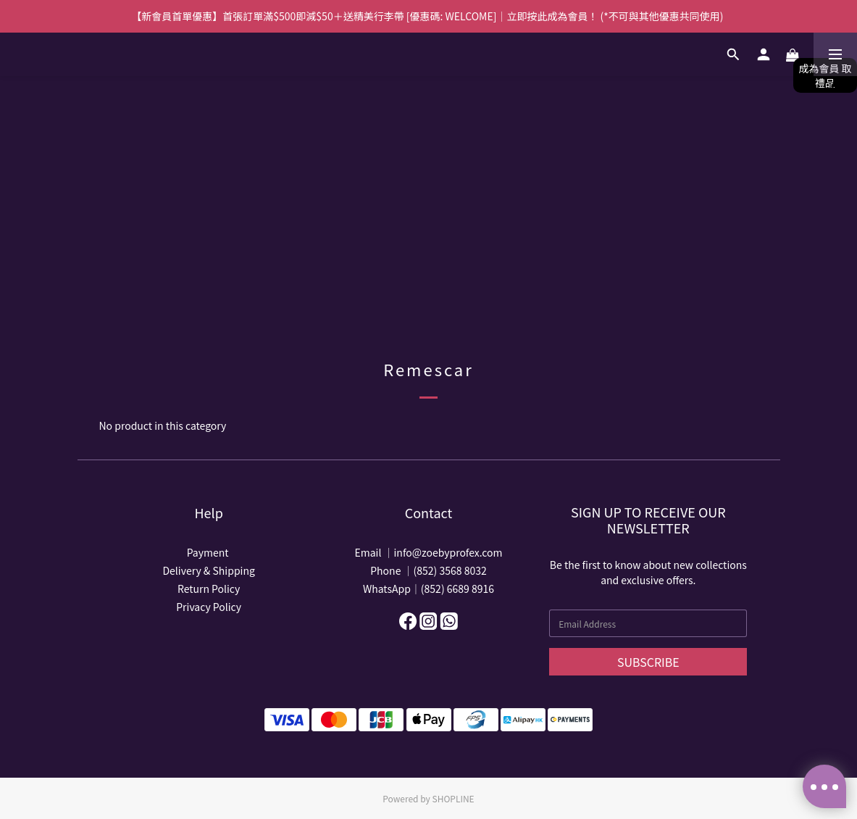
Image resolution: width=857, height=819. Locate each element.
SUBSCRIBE (648, 661)
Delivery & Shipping (208, 570)
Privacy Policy (208, 606)
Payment (209, 552)
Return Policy (208, 588)
